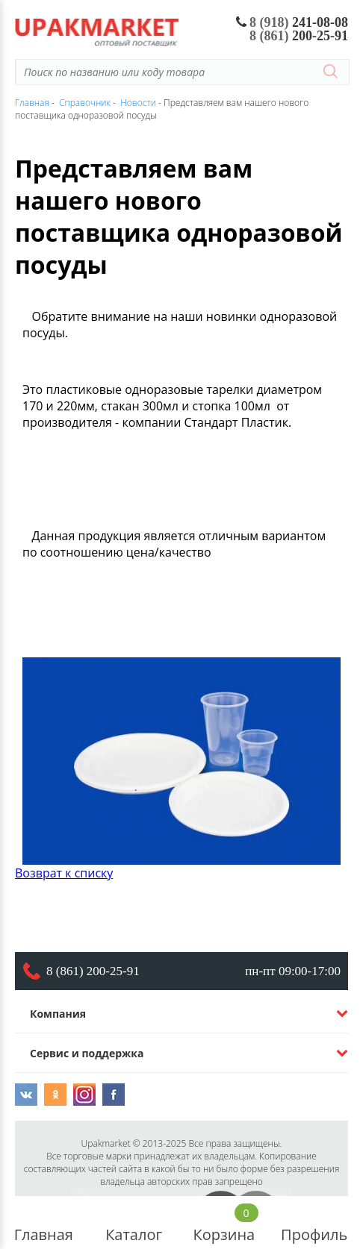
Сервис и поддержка (86, 1053)
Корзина (224, 1223)
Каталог (134, 1223)
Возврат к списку (64, 873)
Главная (43, 1223)
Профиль (314, 1223)
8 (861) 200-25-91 (93, 971)
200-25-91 (298, 36)
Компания (58, 1014)
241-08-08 (292, 22)
